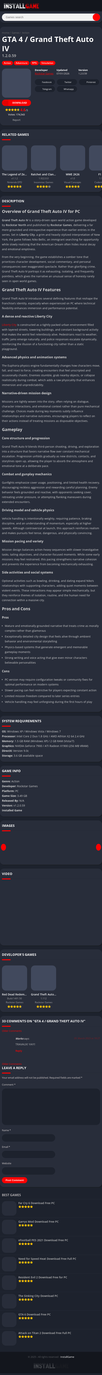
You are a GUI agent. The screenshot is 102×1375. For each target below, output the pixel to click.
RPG (34, 65)
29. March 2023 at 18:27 (87, 1040)
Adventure (21, 65)
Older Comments (12, 1032)
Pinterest (88, 84)
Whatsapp (66, 91)
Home (5, 34)
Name (6, 1132)
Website (6, 1165)
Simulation (47, 65)
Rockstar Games (44, 75)
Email (6, 1148)
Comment (8, 1086)
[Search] (51, 18)
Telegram (44, 91)
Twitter (65, 84)
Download (14, 105)
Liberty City (9, 327)
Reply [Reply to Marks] (18, 1052)
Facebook (44, 84)
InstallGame (67, 1358)
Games (16, 34)
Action (25, 34)
